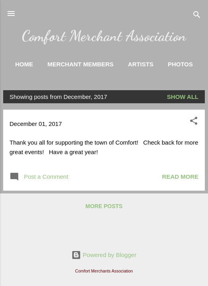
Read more (180, 176)
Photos (180, 64)
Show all (182, 96)
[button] (193, 122)
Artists (140, 64)
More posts (103, 206)
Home (24, 64)
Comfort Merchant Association (104, 35)
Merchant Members (80, 64)
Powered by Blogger (103, 254)
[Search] (197, 16)
